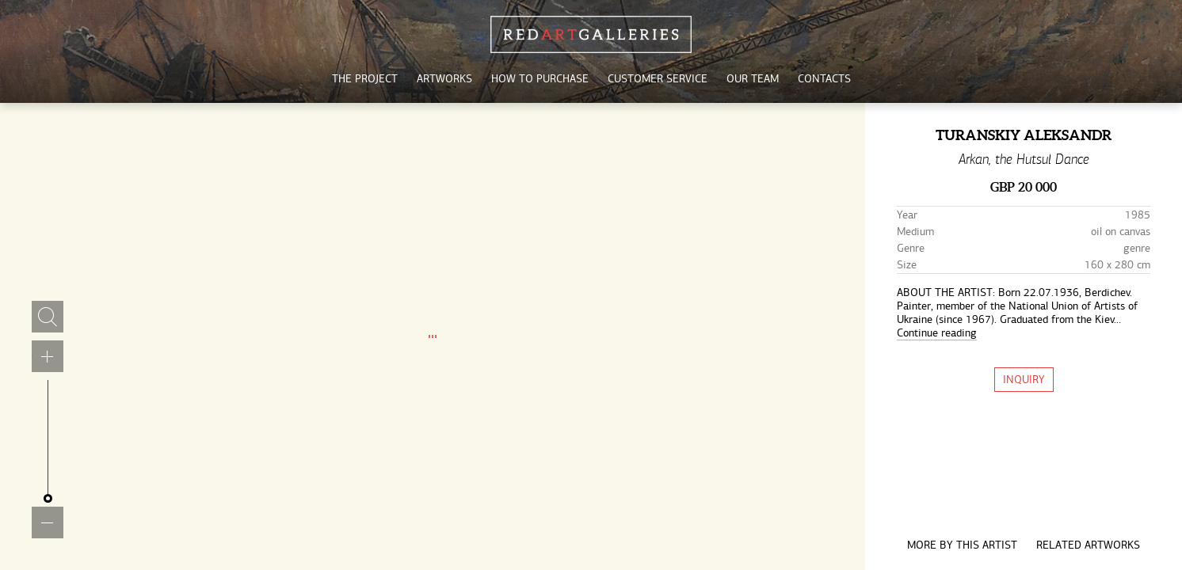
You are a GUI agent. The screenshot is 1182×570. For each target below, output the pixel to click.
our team (752, 79)
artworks (444, 79)
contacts (824, 79)
